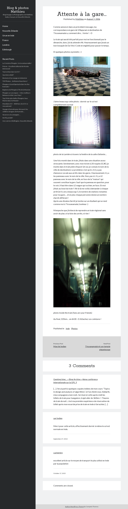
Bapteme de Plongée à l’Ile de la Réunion (16, 90)
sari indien (57, 418)
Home (5, 26)
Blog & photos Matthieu (18, 10)
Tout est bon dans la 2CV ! (11, 72)
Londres (6, 45)
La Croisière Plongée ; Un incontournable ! (17, 63)
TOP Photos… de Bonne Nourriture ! (15, 81)
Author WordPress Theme (74, 507)
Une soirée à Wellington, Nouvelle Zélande (17, 121)
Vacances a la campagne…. (11, 115)
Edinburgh (7, 49)
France (5, 40)
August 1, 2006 (93, 19)
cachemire (58, 452)
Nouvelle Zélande (10, 30)
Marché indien (59, 346)
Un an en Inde (8, 35)
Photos (74, 328)
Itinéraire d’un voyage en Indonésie (14, 78)
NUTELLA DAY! (7, 118)
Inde (68, 328)
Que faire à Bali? (8, 75)
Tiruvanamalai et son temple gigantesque (97, 348)
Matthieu (79, 19)
